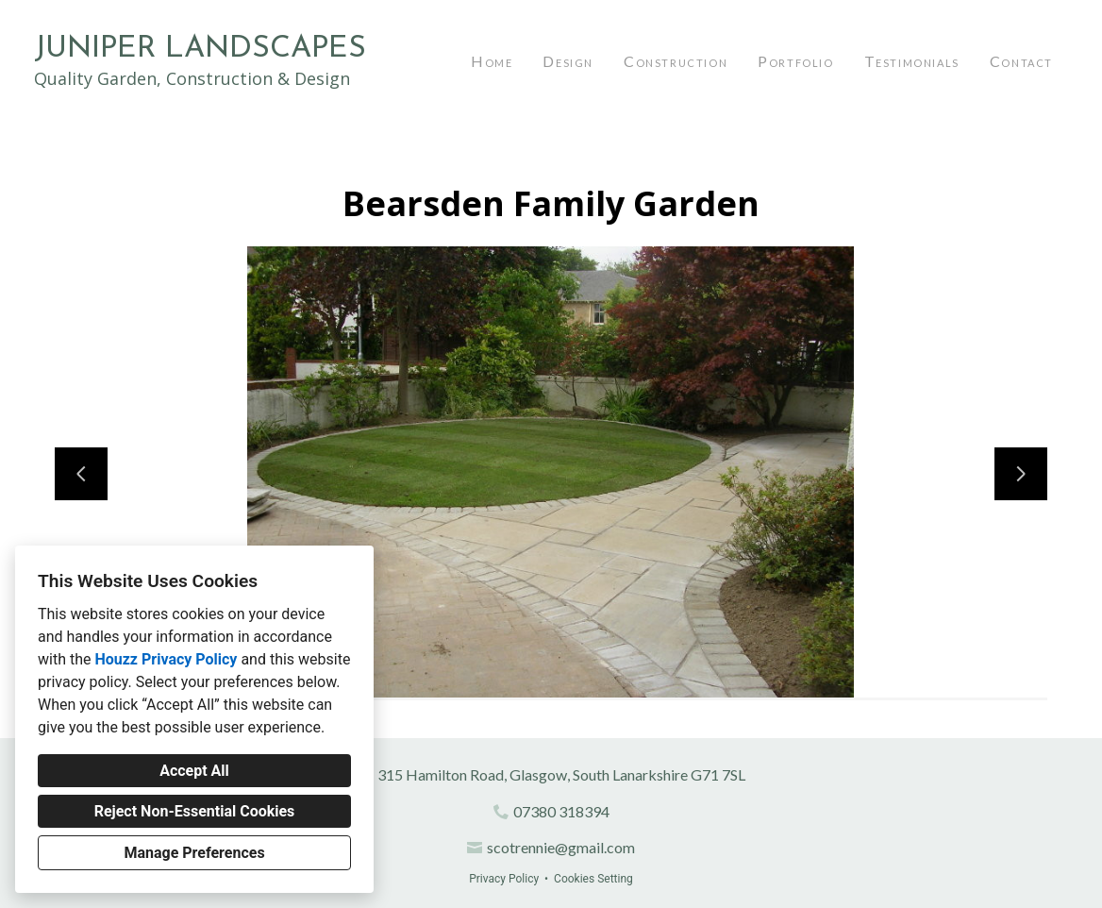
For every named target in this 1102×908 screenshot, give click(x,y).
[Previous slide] (81, 473)
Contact (1021, 61)
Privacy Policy (504, 878)
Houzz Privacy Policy (165, 659)
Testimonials (912, 61)
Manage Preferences (194, 853)
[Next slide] (1020, 473)
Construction (675, 61)
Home (491, 61)
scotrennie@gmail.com (561, 847)
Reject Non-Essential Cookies (194, 811)
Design (568, 61)
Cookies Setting (593, 878)
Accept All (194, 771)
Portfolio (795, 61)
